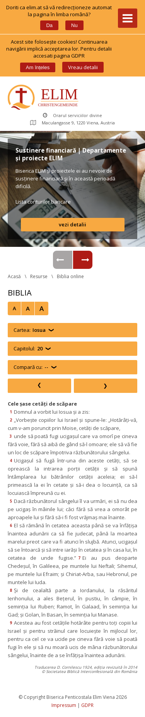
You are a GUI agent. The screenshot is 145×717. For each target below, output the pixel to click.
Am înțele (37, 67)
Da (49, 25)
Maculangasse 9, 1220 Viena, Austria (72, 123)
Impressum (63, 705)
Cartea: (30, 330)
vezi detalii (72, 224)
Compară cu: (31, 367)
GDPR (87, 705)
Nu (74, 25)
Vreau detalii (83, 67)
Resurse (39, 276)
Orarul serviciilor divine (72, 115)
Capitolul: (28, 349)
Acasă (14, 276)
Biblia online (70, 276)
